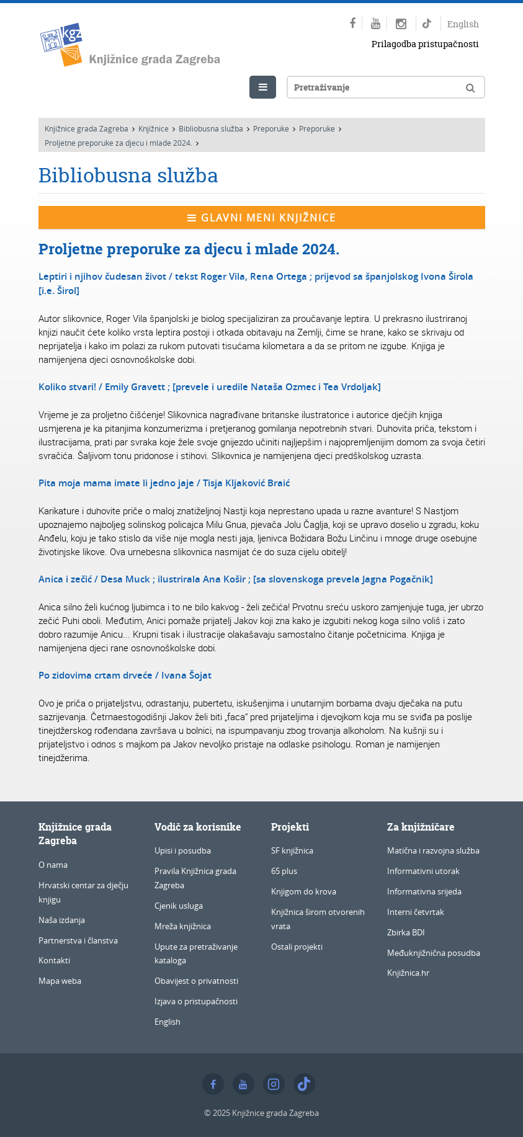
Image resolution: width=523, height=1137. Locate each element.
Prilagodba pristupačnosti (425, 44)
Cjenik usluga (178, 905)
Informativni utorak (423, 870)
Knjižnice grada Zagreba (86, 128)
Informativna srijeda (424, 891)
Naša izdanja (61, 919)
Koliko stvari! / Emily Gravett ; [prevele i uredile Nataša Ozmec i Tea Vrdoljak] (209, 386)
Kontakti (54, 960)
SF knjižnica (292, 850)
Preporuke (271, 128)
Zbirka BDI (406, 932)
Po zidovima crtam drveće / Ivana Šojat (125, 675)
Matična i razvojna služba (433, 850)
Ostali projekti (297, 946)
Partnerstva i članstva (78, 940)
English (463, 24)
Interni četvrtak (415, 911)
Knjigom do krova (303, 891)
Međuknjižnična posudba (433, 952)
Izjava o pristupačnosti (196, 1001)
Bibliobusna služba (211, 128)
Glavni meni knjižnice (261, 218)
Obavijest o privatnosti (196, 980)
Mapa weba (59, 980)
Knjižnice (153, 128)
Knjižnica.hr (408, 972)
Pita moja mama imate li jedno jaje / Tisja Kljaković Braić (164, 482)
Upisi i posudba (182, 850)
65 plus (284, 870)
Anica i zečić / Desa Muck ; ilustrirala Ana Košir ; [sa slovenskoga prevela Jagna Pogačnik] (235, 579)
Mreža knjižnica (182, 926)
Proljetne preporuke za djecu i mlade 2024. (118, 143)
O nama (53, 864)
